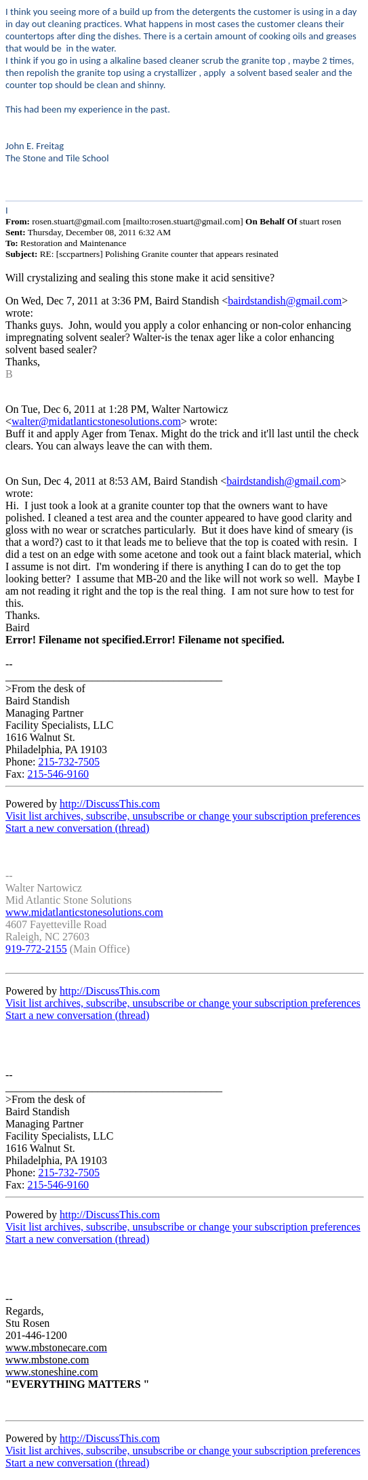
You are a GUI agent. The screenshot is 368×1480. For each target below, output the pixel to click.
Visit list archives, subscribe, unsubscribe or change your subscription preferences (183, 816)
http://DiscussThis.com (110, 803)
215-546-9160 (58, 774)
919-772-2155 (36, 949)
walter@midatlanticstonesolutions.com (96, 421)
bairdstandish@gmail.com (285, 300)
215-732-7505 (69, 761)
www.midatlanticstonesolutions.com (84, 912)
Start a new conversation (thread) (77, 828)
